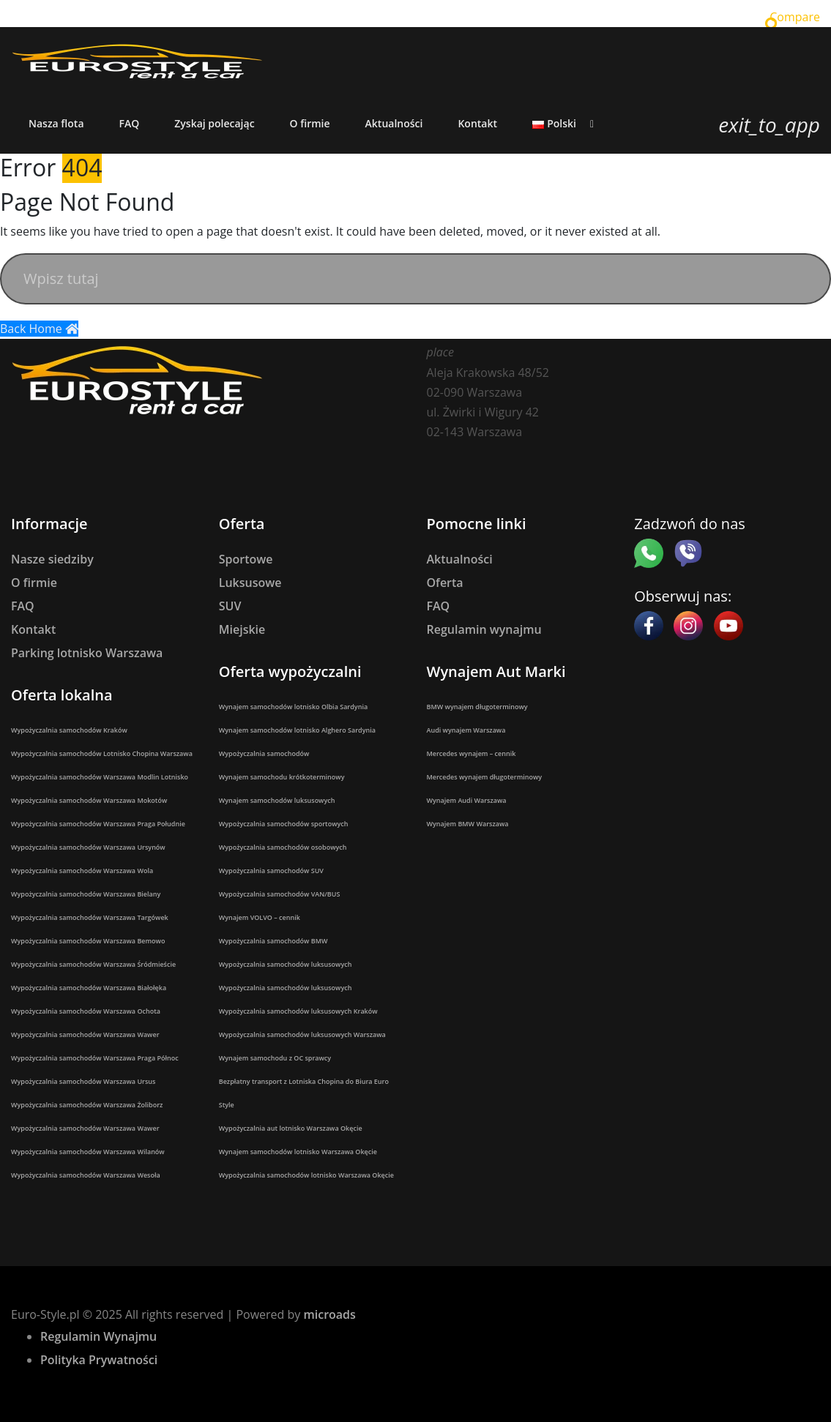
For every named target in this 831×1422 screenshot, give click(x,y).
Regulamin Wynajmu (98, 1336)
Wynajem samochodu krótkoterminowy (282, 777)
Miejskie (242, 629)
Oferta (445, 583)
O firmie (34, 583)
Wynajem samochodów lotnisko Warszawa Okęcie (298, 1151)
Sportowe (246, 559)
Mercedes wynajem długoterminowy (485, 777)
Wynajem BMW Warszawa (468, 823)
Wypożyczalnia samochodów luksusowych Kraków (298, 1011)
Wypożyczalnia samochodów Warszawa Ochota (85, 1011)
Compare (794, 17)
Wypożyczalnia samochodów (264, 753)
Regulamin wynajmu (484, 629)
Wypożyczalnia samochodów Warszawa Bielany (85, 894)
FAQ (22, 606)
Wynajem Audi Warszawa (467, 800)
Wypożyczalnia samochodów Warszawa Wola (82, 870)
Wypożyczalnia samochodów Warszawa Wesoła (85, 1175)
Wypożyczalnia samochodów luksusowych (285, 964)
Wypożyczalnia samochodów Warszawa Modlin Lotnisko (99, 777)
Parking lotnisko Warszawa (87, 653)
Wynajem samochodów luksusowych (277, 800)
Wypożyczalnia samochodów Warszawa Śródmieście (93, 964)
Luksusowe (250, 583)
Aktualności (460, 559)
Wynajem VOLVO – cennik (259, 917)
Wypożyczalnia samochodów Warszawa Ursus (83, 1081)
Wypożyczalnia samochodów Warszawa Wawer (85, 1034)
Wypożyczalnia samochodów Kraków (69, 730)
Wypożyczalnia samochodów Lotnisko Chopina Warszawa (102, 753)
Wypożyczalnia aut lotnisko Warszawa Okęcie (290, 1128)
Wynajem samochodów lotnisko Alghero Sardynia (297, 730)
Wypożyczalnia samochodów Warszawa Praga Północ (95, 1058)
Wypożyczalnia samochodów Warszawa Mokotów (89, 800)
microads (329, 1314)
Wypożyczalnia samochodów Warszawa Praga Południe (98, 823)
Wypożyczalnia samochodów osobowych (283, 847)
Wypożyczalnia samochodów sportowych (284, 823)
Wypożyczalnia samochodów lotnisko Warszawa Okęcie (306, 1175)
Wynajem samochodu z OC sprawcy (275, 1058)
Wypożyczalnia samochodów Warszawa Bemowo (88, 941)
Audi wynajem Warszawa (466, 730)
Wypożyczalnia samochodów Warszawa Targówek (89, 917)
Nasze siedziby (52, 559)
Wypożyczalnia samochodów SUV (271, 870)
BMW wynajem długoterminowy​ (477, 706)
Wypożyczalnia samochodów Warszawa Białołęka (88, 987)
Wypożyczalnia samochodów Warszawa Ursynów (88, 847)
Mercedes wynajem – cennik (471, 753)
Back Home (39, 329)
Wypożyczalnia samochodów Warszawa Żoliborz (87, 1104)
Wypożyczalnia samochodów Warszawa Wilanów (88, 1151)
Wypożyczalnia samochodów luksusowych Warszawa (302, 1034)
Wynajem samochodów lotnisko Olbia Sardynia (293, 706)
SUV (230, 606)
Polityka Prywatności (98, 1360)
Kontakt (33, 629)
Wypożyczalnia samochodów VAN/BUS (279, 894)
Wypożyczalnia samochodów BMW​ (273, 941)
